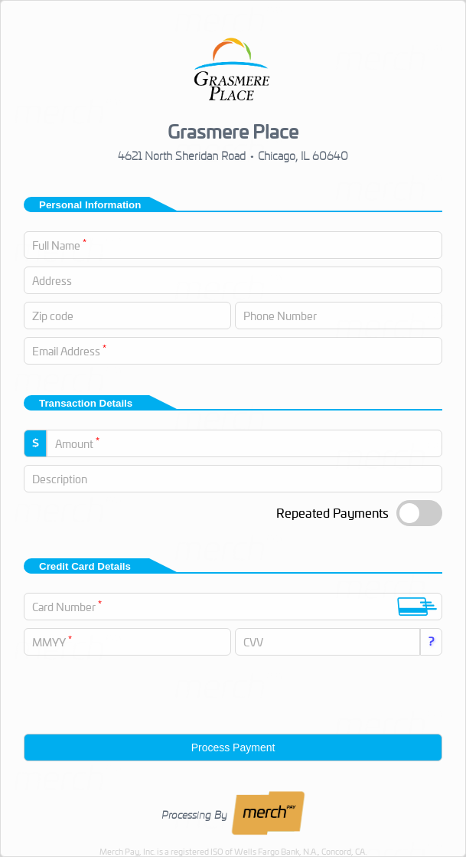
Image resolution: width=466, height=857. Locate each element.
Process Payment (233, 747)
